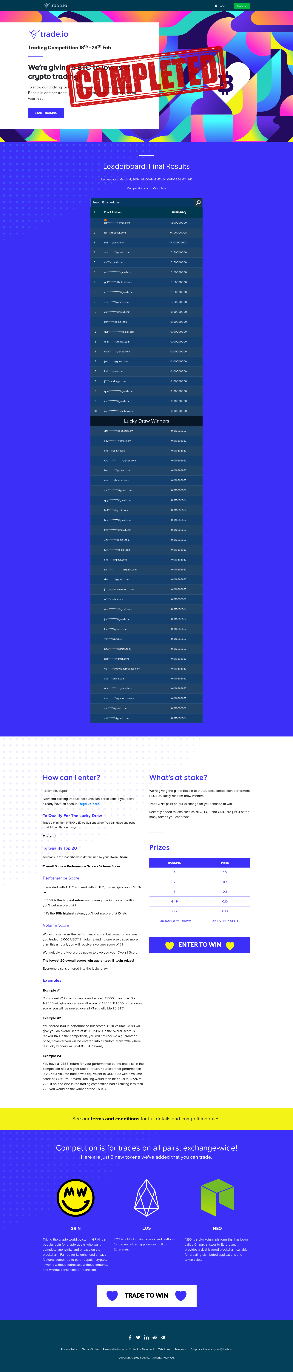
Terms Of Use (90, 1349)
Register (242, 5)
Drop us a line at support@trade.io (211, 1349)
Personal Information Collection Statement (128, 1349)
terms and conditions (115, 1119)
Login (220, 5)
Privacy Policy (69, 1349)
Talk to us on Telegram (172, 1349)
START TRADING (46, 113)
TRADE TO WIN (146, 1296)
